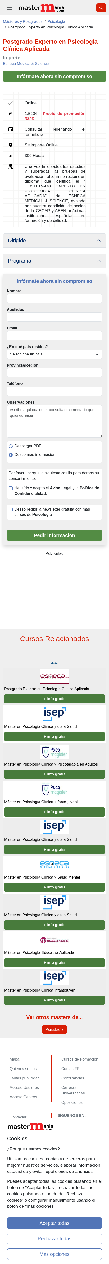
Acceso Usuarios (24, 1088)
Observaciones (21, 402)
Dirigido (17, 240)
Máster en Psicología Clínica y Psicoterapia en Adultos (51, 764)
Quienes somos (23, 1069)
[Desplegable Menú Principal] (9, 7)
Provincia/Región (23, 365)
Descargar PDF (28, 446)
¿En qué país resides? (27, 347)
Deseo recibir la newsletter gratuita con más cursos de (52, 512)
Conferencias (72, 1078)
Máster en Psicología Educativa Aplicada (39, 953)
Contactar (18, 1117)
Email (12, 328)
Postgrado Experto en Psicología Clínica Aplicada (46, 689)
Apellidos (15, 309)
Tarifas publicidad (25, 1078)
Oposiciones (72, 1103)
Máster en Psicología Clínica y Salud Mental (42, 877)
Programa (19, 261)
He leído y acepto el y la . (57, 491)
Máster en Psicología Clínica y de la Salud (40, 726)
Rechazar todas (54, 1238)
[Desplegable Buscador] (101, 7)
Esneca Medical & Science (26, 64)
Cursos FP (70, 1069)
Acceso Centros (23, 1097)
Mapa (14, 1059)
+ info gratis (54, 699)
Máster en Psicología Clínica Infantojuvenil (40, 990)
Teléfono (15, 384)
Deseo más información (35, 455)
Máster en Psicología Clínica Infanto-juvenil (41, 802)
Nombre (14, 291)
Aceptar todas (54, 1223)
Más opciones (54, 1254)
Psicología (54, 1029)
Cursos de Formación (79, 1059)
